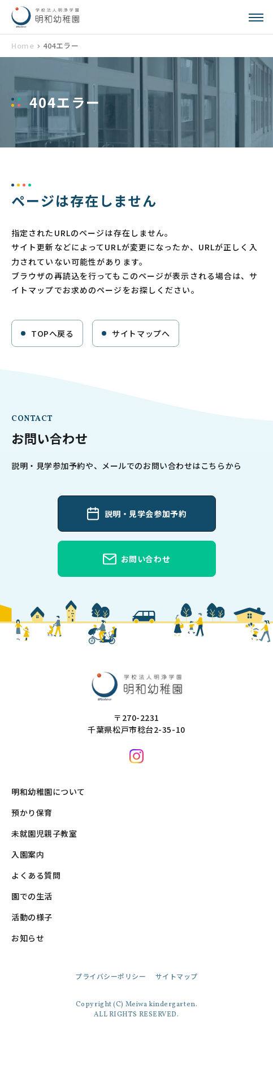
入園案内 (27, 854)
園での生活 (32, 896)
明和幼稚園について (48, 791)
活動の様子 (32, 917)
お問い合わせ (145, 558)
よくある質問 (35, 875)
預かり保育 (32, 812)
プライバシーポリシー (110, 976)
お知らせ (27, 938)
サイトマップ (176, 976)
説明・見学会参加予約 (146, 513)
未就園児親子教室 (44, 833)
